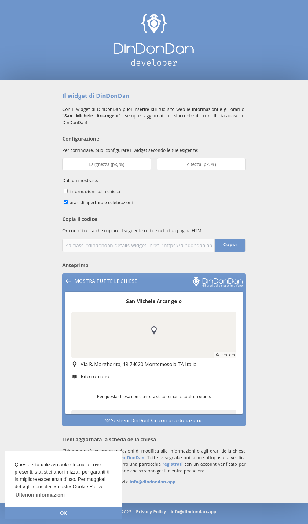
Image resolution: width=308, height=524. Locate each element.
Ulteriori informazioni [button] (40, 494)
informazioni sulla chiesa (92, 191)
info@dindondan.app (152, 482)
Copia (230, 244)
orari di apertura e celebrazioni (98, 202)
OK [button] (63, 513)
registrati (172, 464)
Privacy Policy (151, 512)
